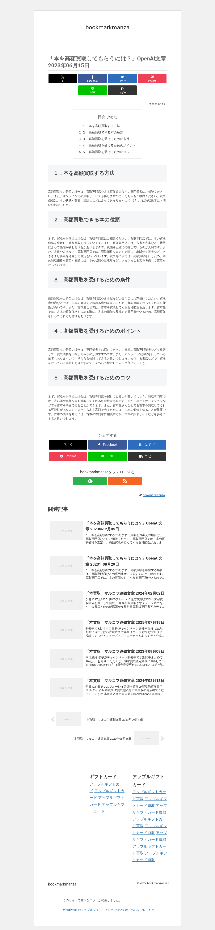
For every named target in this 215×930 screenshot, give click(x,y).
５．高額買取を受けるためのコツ (106, 142)
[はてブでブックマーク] (97, 78)
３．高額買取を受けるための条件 (106, 129)
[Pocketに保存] (117, 78)
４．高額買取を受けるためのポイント (109, 135)
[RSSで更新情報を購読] (112, 471)
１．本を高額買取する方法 (101, 115)
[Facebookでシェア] (77, 78)
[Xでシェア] (57, 78)
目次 (101, 105)
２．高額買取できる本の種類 (102, 122)
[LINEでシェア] (137, 78)
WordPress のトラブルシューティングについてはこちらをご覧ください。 (111, 906)
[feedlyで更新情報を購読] (102, 471)
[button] (157, 78)
